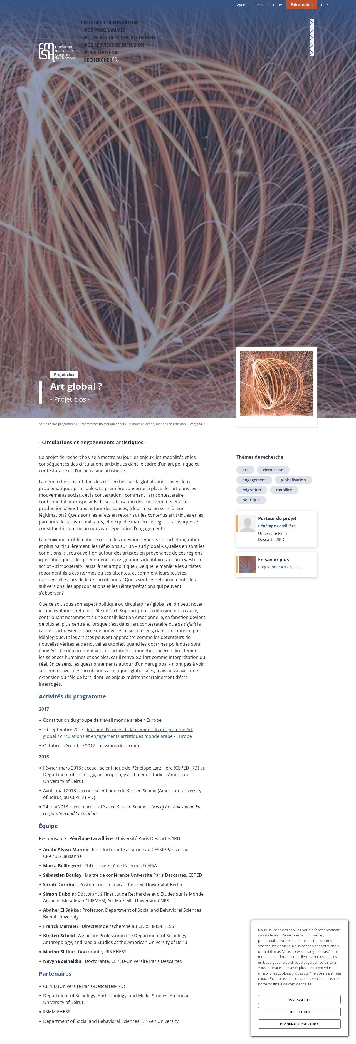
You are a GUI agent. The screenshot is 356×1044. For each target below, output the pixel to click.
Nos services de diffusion (246, 21)
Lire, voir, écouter (268, 4)
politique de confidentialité (289, 983)
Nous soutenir (287, 21)
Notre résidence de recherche (194, 21)
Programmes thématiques (98, 424)
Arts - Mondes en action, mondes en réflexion (153, 424)
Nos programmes (147, 21)
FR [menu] (323, 5)
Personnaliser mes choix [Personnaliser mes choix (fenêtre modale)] (299, 1024)
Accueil (44, 424)
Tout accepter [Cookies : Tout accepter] (299, 999)
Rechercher (311, 22)
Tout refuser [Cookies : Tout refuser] (300, 1012)
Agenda (243, 4)
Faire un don (302, 4)
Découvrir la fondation (106, 21)
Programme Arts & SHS (279, 567)
